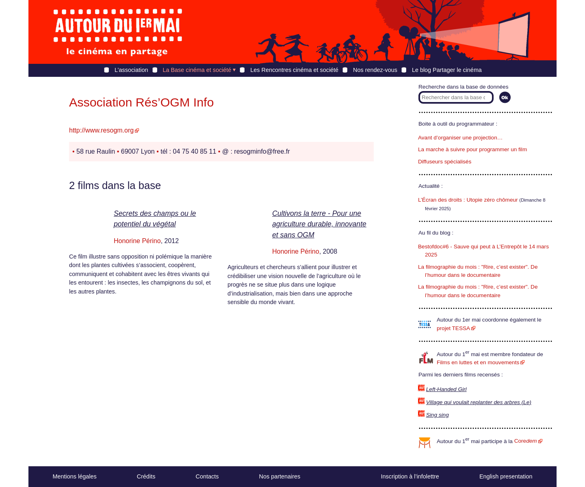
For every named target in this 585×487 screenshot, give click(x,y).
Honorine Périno (137, 240)
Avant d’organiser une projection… (460, 138)
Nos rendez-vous (375, 70)
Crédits (146, 476)
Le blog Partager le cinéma (447, 70)
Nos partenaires (280, 476)
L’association (131, 70)
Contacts (207, 476)
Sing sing (437, 415)
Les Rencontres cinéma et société (294, 70)
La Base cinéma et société (197, 70)
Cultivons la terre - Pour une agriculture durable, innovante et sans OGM (319, 224)
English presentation (505, 476)
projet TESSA (453, 328)
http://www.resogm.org (101, 130)
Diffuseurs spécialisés (444, 162)
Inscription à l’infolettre (410, 476)
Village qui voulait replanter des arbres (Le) (478, 402)
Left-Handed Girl (446, 389)
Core (525, 441)
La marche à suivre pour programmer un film (472, 149)
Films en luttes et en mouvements (478, 362)
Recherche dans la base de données (463, 87)
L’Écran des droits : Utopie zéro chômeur (468, 200)
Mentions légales (75, 476)
